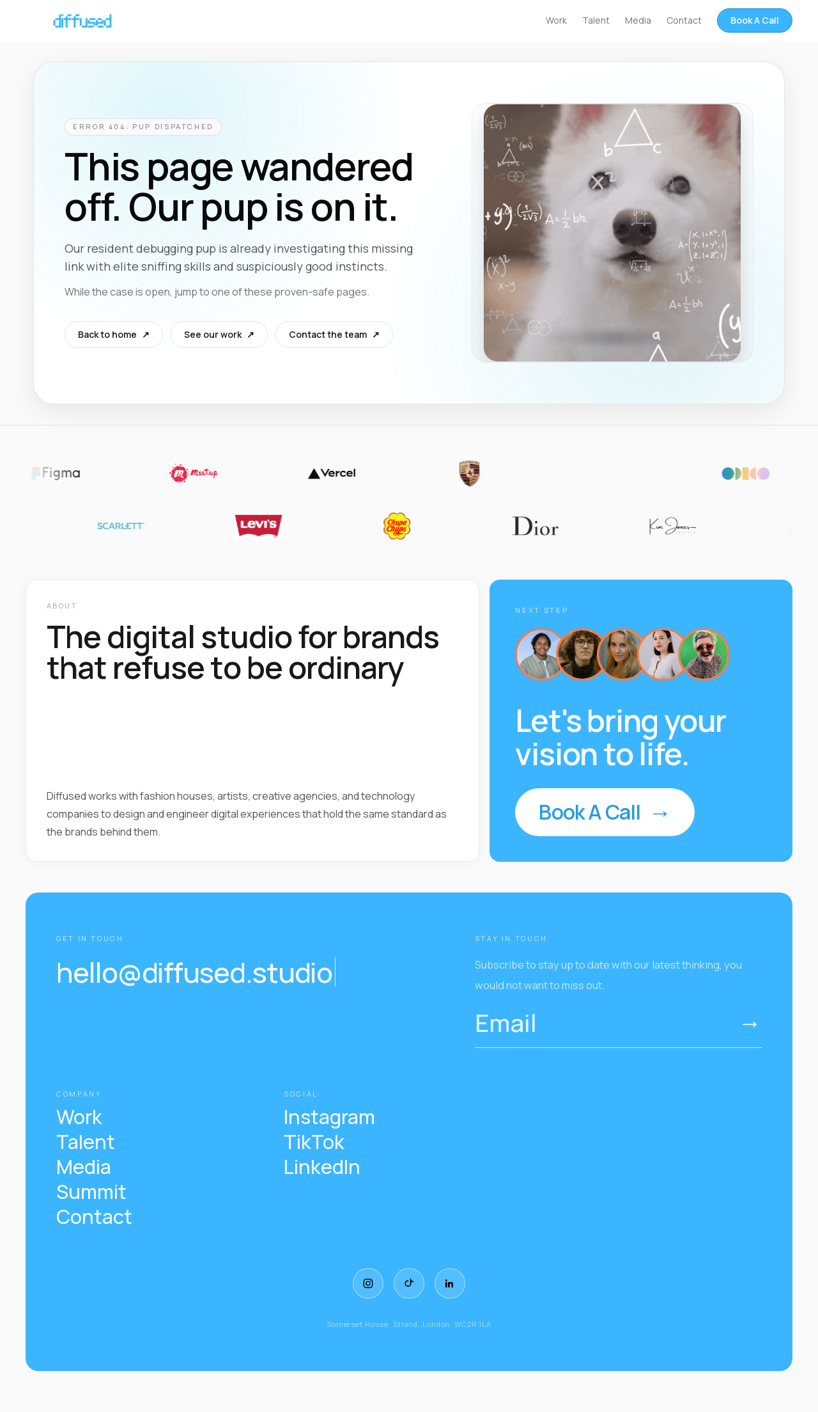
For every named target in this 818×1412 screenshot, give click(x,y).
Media (638, 20)
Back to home (114, 334)
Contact (684, 20)
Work (556, 20)
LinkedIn (322, 1167)
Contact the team (334, 334)
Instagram (329, 1117)
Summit (91, 1192)
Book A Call (754, 20)
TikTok (314, 1142)
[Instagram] (368, 1283)
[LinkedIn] (450, 1283)
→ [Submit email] (750, 1023)
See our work (219, 334)
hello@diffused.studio (196, 972)
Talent (596, 20)
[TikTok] (409, 1283)
